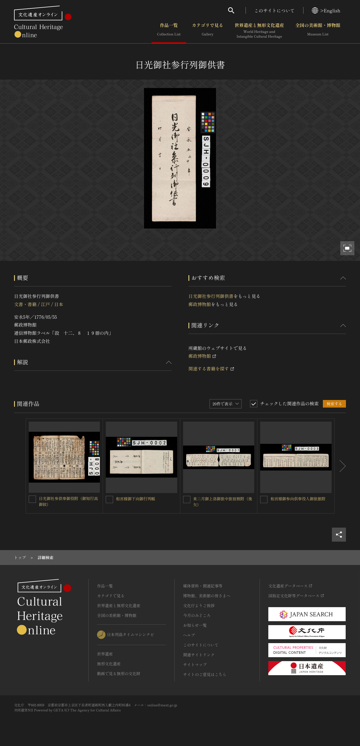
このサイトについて (274, 10)
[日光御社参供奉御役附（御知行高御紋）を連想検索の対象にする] (32, 499)
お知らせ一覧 (195, 625)
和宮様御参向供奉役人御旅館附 (297, 498)
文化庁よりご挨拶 (199, 605)
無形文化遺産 (109, 663)
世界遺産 (105, 654)
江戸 (45, 304)
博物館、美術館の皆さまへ (206, 595)
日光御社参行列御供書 (210, 296)
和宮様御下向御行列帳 (135, 498)
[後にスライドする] (340, 466)
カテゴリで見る (207, 31)
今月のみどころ (197, 615)
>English (326, 10)
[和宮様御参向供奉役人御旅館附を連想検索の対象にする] (263, 499)
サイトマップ (195, 664)
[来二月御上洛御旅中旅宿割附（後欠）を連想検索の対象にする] (186, 499)
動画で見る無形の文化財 (118, 673)
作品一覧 (169, 31)
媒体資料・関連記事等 (202, 586)
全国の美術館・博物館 (317, 31)
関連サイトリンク (199, 654)
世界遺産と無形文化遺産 (259, 31)
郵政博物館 (199, 304)
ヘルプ (189, 635)
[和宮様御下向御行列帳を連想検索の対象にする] (109, 499)
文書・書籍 (25, 304)
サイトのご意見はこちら (204, 674)
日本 (58, 304)
